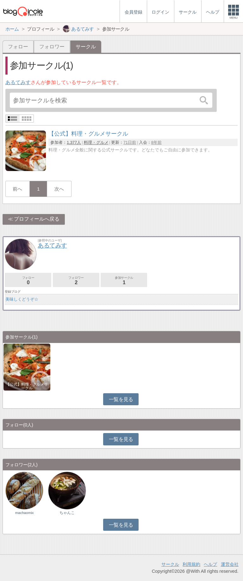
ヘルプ (210, 564)
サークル (170, 564)
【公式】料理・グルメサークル (27, 386)
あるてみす (18, 82)
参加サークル (124, 280)
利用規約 (191, 564)
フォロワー (52, 46)
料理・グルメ (96, 142)
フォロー (18, 46)
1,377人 (74, 142)
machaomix (24, 513)
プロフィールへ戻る (36, 219)
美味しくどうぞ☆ (21, 299)
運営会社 (230, 564)
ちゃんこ (67, 513)
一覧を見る (121, 399)
